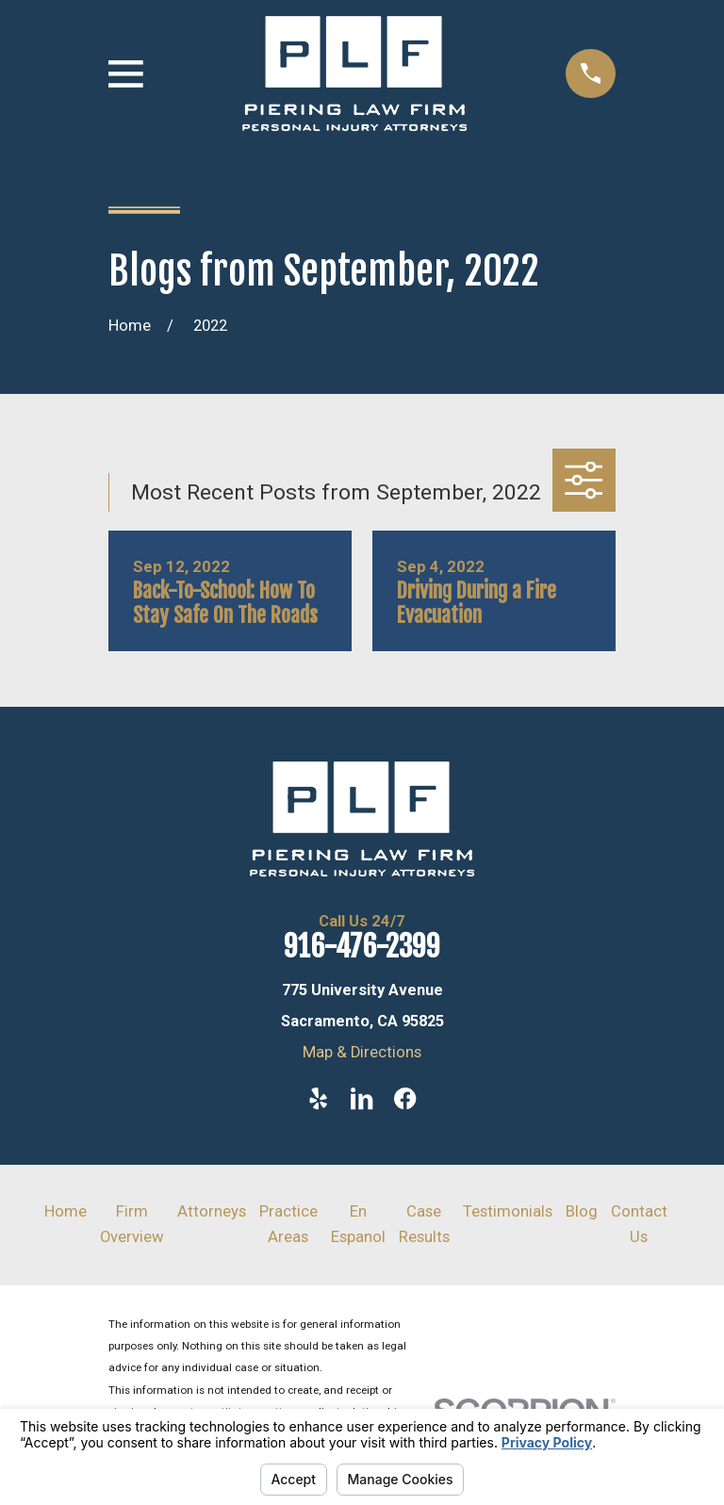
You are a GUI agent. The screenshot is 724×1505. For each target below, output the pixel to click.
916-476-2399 (362, 946)
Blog (582, 1211)
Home (65, 1211)
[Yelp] (318, 1098)
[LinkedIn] (361, 1098)
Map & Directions (362, 1052)
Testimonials (507, 1211)
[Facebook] (405, 1098)
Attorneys (211, 1211)
